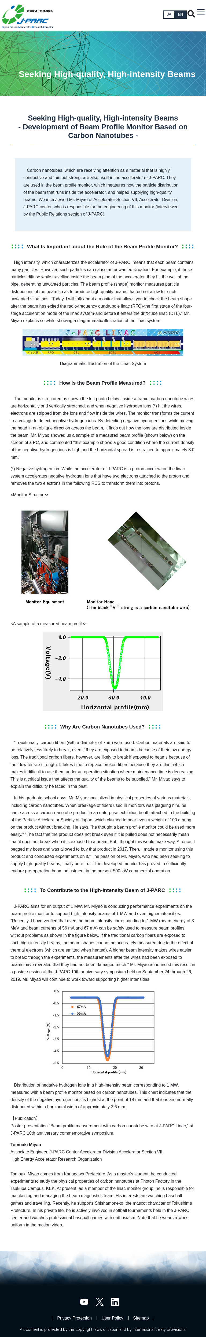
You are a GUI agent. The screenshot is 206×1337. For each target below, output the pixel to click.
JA (169, 14)
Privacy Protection (74, 1318)
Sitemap (141, 1318)
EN (180, 14)
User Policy (112, 1318)
